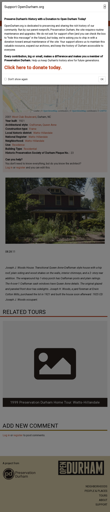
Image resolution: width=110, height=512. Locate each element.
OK (102, 79)
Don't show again (16, 79)
